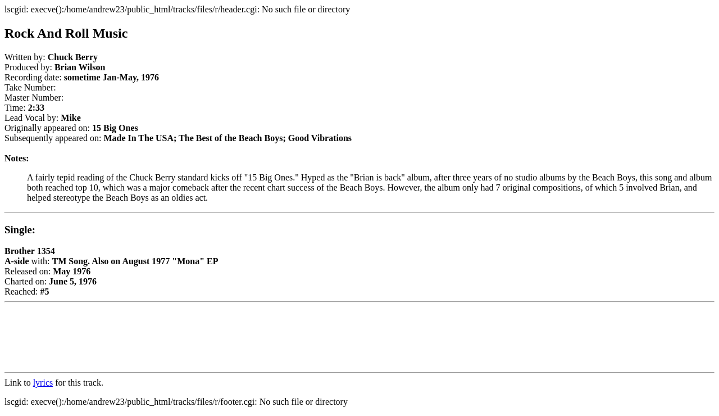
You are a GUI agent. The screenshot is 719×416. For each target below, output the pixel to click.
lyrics (43, 382)
